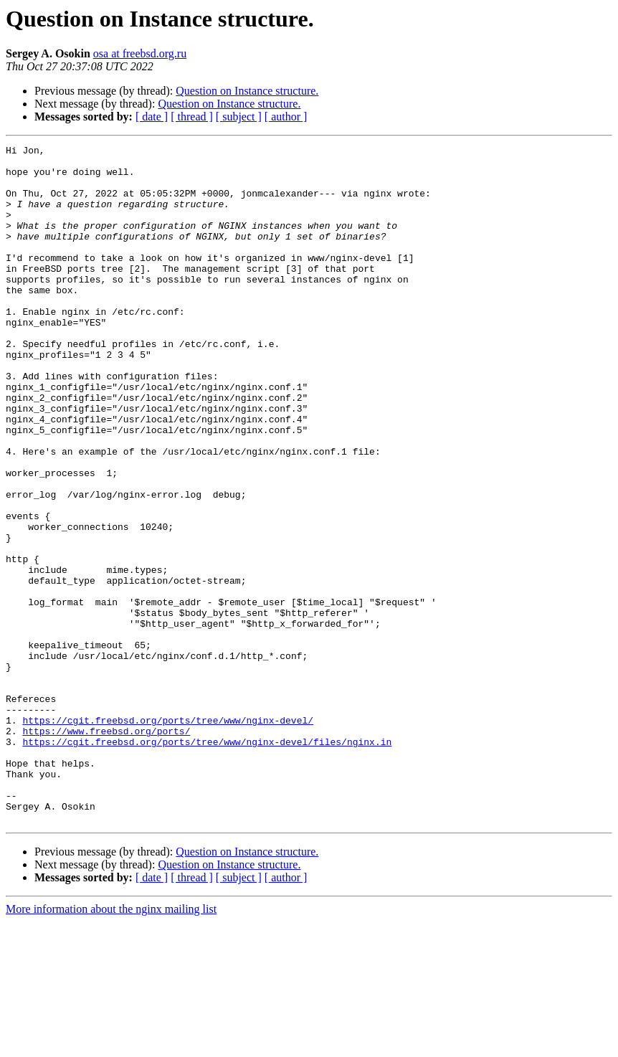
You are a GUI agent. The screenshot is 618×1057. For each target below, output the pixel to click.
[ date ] (152, 116)
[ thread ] (192, 116)
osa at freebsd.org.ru (139, 53)
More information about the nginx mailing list (111, 1044)
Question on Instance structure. (247, 91)
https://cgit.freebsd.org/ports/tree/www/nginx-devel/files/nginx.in (206, 861)
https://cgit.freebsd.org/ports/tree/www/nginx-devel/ (167, 836)
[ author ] (286, 116)
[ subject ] (239, 116)
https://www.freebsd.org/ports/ (106, 849)
